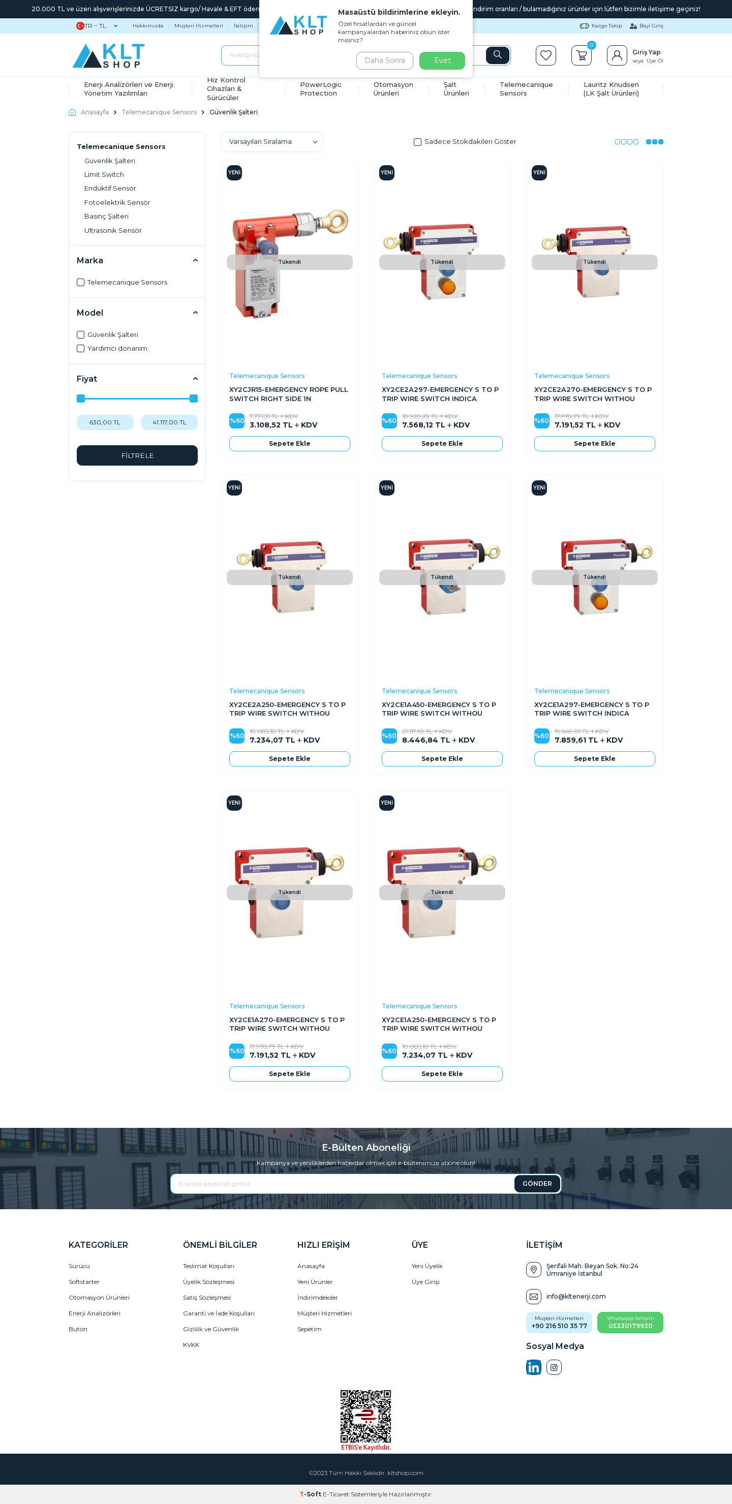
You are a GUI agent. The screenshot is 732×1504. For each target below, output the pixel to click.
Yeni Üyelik (427, 1266)
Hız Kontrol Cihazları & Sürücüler (226, 89)
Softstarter (84, 1281)
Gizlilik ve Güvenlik (211, 1329)
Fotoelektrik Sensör (117, 202)
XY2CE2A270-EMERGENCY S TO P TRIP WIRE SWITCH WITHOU (593, 393)
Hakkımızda (148, 25)
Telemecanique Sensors (526, 88)
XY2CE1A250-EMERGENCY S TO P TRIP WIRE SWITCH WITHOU (439, 1024)
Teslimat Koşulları (208, 1266)
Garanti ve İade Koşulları (219, 1313)
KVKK (191, 1344)
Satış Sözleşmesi (207, 1297)
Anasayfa (89, 112)
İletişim (243, 25)
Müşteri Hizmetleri (198, 25)
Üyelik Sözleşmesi (208, 1281)
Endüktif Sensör (110, 188)
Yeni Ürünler (315, 1281)
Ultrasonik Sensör (113, 230)
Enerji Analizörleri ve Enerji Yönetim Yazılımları (128, 88)
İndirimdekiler (317, 1297)
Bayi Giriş (646, 25)
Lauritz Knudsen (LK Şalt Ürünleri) (611, 88)
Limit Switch (104, 174)
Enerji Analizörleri (94, 1313)
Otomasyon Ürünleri (393, 88)
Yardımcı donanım (112, 348)
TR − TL (96, 26)
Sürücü (79, 1266)
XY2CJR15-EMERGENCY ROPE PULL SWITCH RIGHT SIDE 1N (288, 393)
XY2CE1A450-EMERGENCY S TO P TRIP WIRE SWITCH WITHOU (439, 708)
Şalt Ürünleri (456, 88)
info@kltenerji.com (576, 1296)
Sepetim (309, 1329)
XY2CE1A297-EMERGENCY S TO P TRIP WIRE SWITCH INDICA (591, 708)
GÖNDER (537, 1183)
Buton (78, 1329)
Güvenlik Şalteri (109, 161)
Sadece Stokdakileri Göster (465, 141)
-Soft (311, 1494)
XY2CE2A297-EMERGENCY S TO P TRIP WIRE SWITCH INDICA (440, 393)
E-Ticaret (336, 1494)
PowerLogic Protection (321, 88)
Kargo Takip (601, 25)
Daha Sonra (383, 60)
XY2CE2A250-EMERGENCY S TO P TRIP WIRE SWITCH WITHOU (287, 708)
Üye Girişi (426, 1281)
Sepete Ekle (290, 443)
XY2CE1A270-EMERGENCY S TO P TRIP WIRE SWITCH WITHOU (287, 1024)
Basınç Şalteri (106, 216)
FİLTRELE (137, 455)
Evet (442, 60)
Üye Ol (655, 60)
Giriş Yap (646, 52)
